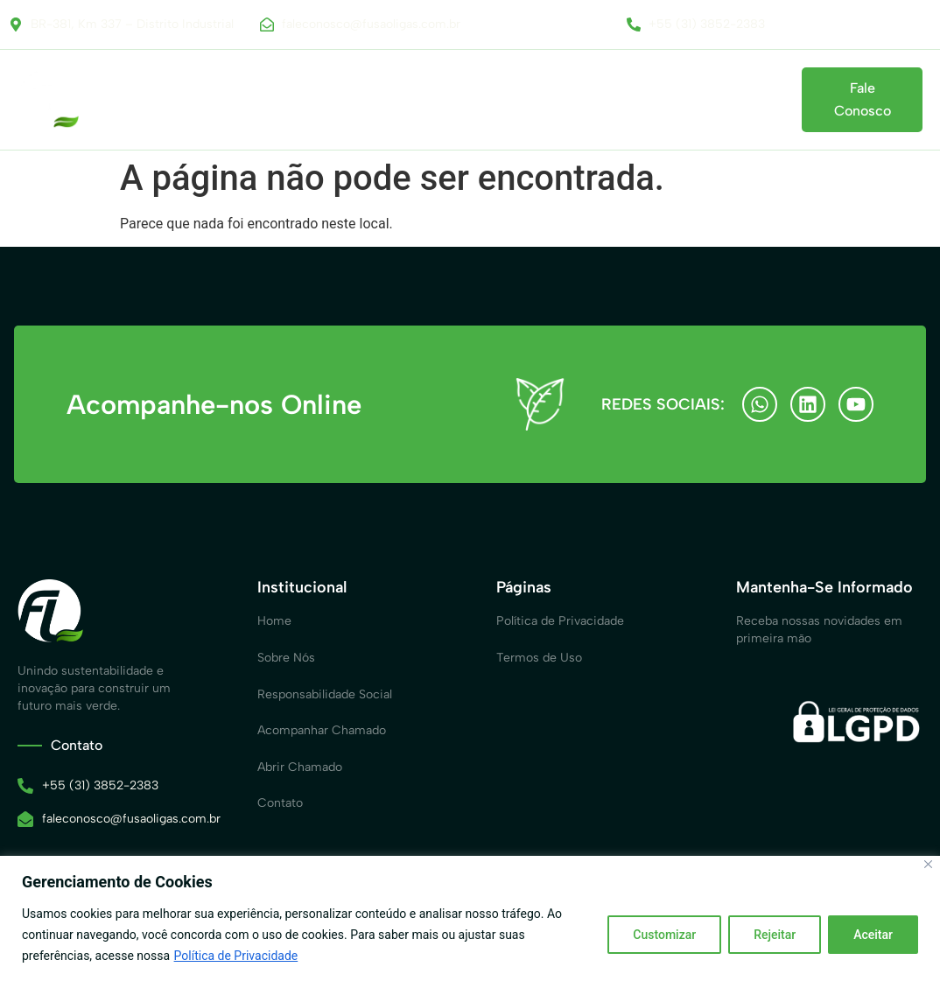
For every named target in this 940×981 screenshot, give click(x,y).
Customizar (664, 935)
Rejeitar (775, 935)
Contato (149, 109)
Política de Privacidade (236, 956)
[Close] (928, 864)
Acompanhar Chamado (671, 90)
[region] (470, 918)
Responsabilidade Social (338, 90)
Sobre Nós (207, 90)
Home (126, 90)
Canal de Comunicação (506, 90)
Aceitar (873, 935)
